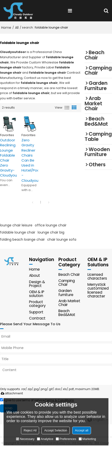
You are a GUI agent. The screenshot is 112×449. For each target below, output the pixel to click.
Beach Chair (69, 274)
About (34, 275)
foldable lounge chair (17, 232)
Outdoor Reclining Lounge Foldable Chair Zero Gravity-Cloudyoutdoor (8, 158)
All (17, 27)
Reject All (30, 430)
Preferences (66, 439)
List (67, 107)
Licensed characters (97, 276)
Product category (37, 303)
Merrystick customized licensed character (98, 290)
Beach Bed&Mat (66, 312)
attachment (11, 393)
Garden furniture (65, 292)
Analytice (45, 439)
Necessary (25, 439)
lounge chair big (51, 232)
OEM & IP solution (36, 293)
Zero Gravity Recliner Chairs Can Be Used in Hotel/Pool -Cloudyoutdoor (29, 160)
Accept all (81, 430)
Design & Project (37, 283)
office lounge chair (50, 225)
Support (36, 312)
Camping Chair (66, 282)
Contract (37, 318)
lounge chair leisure (16, 225)
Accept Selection (55, 430)
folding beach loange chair (22, 239)
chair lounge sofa (61, 239)
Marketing (87, 439)
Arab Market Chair (69, 302)
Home (6, 27)
